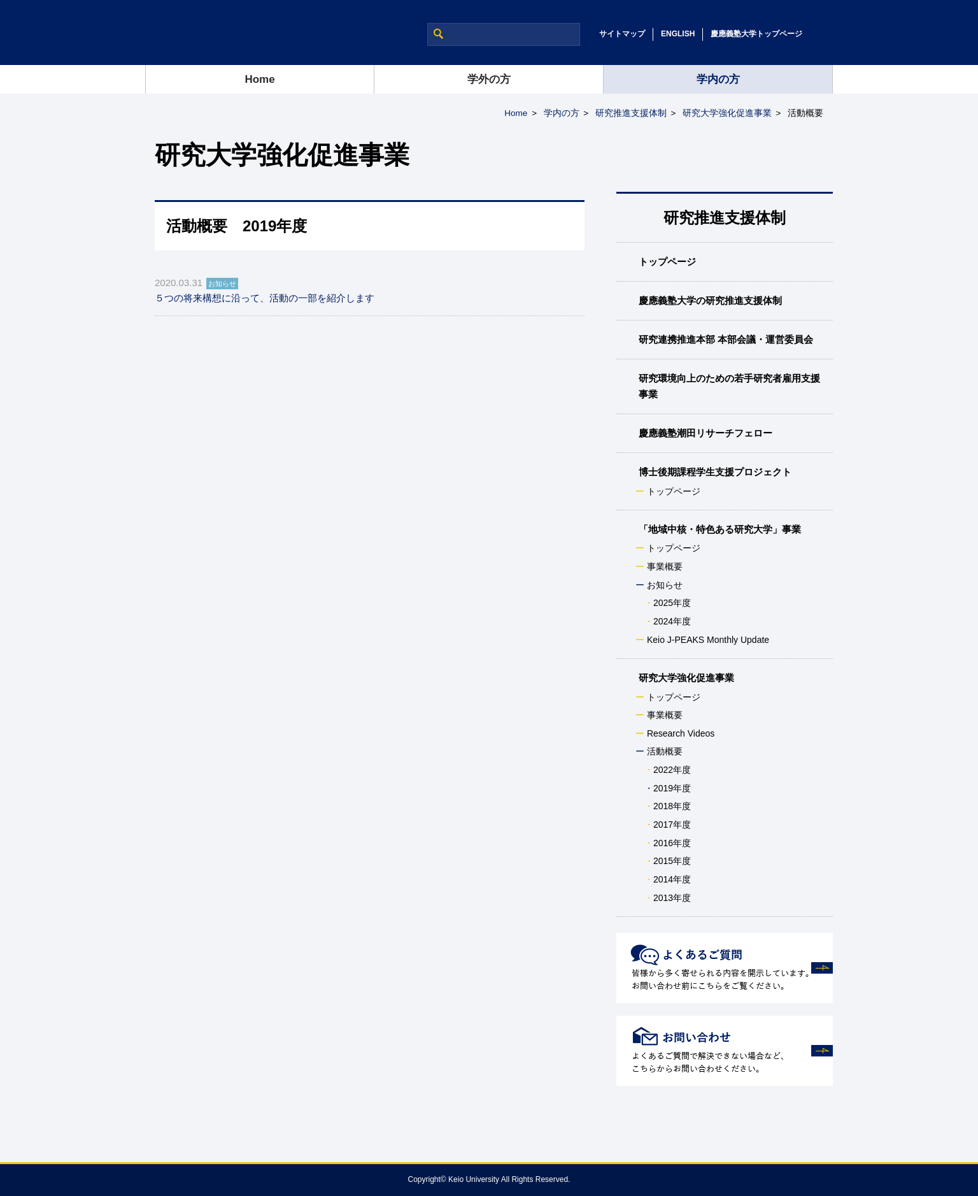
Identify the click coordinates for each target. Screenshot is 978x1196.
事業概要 (665, 566)
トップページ (667, 261)
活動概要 (665, 751)
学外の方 (489, 79)
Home (259, 79)
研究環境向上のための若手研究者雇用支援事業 (729, 386)
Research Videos (680, 733)
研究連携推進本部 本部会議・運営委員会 (726, 339)
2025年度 (672, 603)
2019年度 (672, 788)
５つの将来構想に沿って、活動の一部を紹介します (264, 297)
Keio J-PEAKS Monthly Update (708, 640)
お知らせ (665, 585)
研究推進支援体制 (631, 113)
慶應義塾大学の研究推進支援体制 (710, 300)
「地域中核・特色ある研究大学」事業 (720, 529)
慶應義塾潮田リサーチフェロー (705, 433)
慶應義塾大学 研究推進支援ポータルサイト (251, 32)
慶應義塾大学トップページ (756, 33)
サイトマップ (622, 33)
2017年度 (672, 824)
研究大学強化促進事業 (727, 113)
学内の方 (718, 79)
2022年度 (672, 770)
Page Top (927, 1164)
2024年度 (672, 621)
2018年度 (672, 806)
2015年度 (672, 861)
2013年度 (672, 898)
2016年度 (672, 843)
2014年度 (672, 879)
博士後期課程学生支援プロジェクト (715, 471)
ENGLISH (678, 33)
